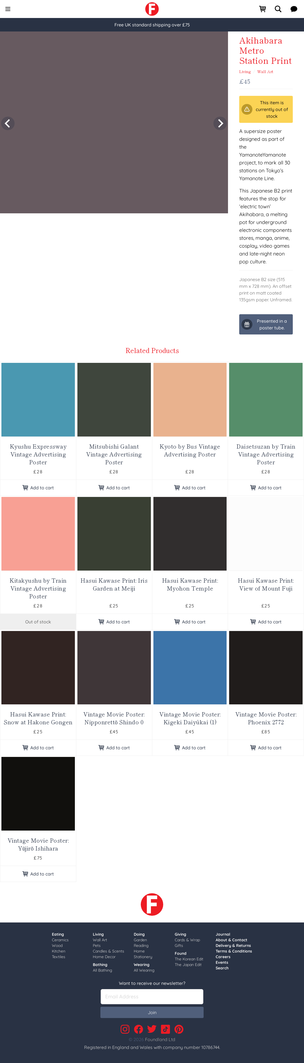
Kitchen (58, 951)
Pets (97, 945)
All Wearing (144, 970)
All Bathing (102, 970)
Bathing (100, 964)
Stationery (143, 956)
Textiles (58, 956)
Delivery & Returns (233, 945)
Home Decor (104, 956)
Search (222, 968)
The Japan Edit (188, 964)
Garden (140, 939)
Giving (180, 934)
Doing (139, 934)
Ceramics (60, 939)
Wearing (141, 964)
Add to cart (38, 487)
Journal (223, 934)
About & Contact (231, 939)
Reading (141, 945)
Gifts (179, 945)
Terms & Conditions (234, 951)
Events (222, 962)
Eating (58, 934)
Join (152, 1012)
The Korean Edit (189, 959)
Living (245, 71)
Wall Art (265, 71)
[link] (152, 9)
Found (180, 953)
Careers (223, 956)
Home (139, 951)
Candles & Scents (108, 951)
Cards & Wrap (187, 939)
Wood (57, 945)
